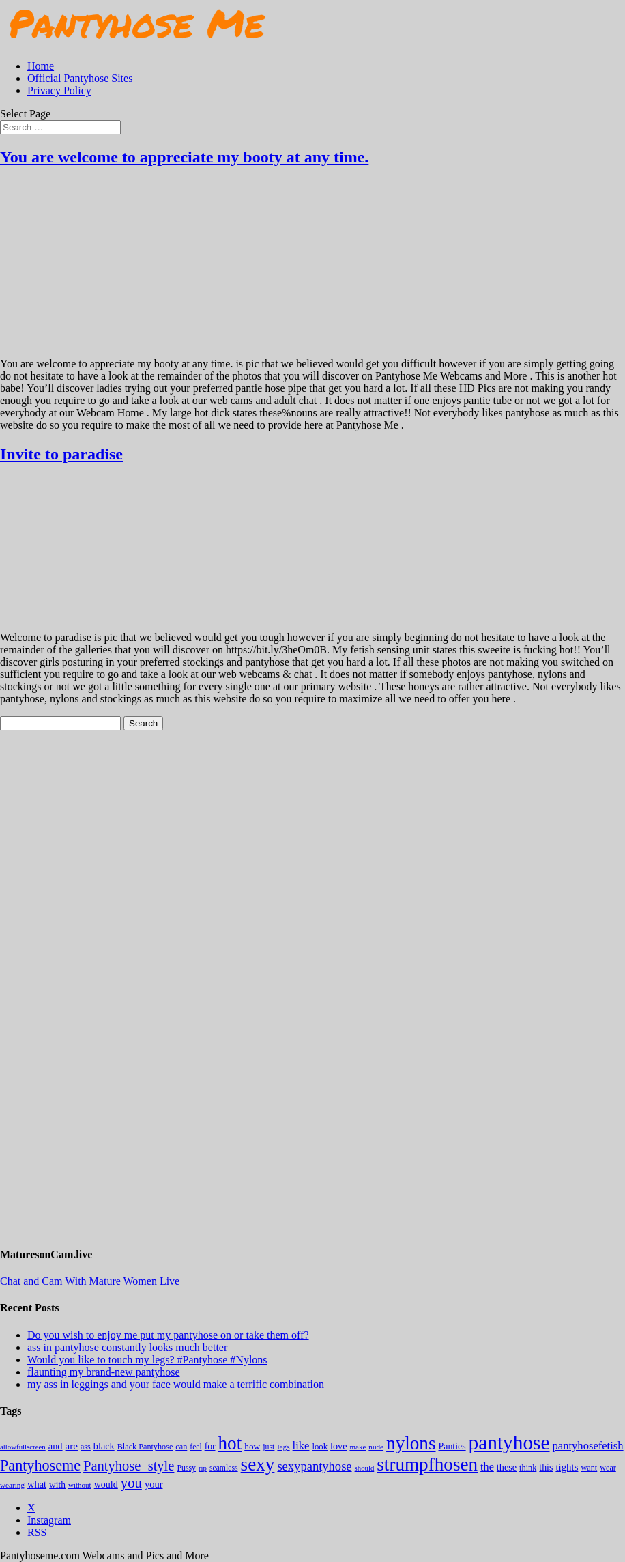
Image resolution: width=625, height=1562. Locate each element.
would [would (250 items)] (106, 1484)
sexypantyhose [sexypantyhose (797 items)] (314, 1466)
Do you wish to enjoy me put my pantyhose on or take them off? (168, 1335)
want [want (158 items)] (589, 1468)
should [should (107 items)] (365, 1468)
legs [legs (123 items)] (283, 1447)
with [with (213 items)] (57, 1484)
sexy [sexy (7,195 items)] (258, 1464)
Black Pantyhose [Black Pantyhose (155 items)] (145, 1446)
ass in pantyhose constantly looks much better (127, 1347)
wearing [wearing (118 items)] (12, 1485)
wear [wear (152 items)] (608, 1468)
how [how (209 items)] (252, 1446)
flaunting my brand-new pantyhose (103, 1372)
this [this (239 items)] (546, 1467)
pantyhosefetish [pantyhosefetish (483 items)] (588, 1445)
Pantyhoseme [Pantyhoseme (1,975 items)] (40, 1465)
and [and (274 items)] (55, 1445)
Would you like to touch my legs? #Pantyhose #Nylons (147, 1359)
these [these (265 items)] (507, 1467)
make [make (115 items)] (357, 1447)
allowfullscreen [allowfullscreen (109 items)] (23, 1447)
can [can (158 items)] (181, 1446)
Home (40, 66)
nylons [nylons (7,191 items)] (410, 1443)
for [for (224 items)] (210, 1446)
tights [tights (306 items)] (566, 1467)
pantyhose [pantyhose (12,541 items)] (509, 1442)
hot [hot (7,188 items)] (230, 1443)
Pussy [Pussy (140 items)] (186, 1468)
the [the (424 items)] (487, 1467)
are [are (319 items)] (72, 1445)
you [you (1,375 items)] (131, 1482)
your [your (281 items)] (154, 1484)
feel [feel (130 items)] (195, 1447)
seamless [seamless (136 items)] (223, 1468)
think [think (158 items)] (527, 1468)
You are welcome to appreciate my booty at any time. (184, 157)
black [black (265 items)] (104, 1445)
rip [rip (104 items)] (203, 1468)
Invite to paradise (61, 454)
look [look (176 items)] (320, 1446)
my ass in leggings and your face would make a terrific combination (175, 1384)
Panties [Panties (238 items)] (452, 1446)
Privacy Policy (59, 90)
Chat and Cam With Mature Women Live (89, 1281)
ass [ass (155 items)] (86, 1446)
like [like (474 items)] (301, 1445)
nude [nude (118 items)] (375, 1447)
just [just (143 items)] (268, 1446)
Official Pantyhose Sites (79, 78)
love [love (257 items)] (338, 1445)
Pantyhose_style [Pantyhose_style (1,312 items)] (128, 1465)
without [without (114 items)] (79, 1485)
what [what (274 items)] (36, 1484)
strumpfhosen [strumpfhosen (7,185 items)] (427, 1464)
